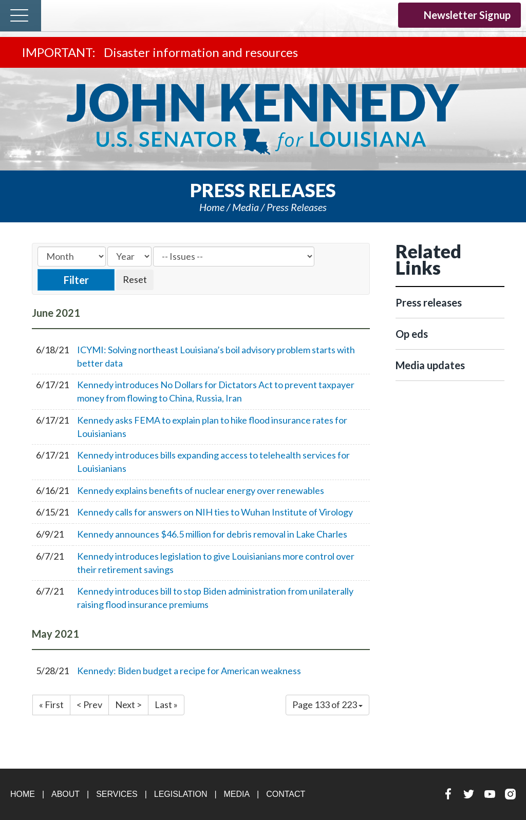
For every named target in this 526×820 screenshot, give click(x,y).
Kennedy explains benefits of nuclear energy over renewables (200, 490)
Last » (166, 704)
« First (51, 704)
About (65, 794)
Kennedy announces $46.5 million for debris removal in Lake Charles (212, 534)
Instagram (382, 14)
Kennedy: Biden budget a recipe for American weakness (189, 670)
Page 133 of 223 (327, 704)
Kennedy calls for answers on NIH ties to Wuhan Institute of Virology (215, 512)
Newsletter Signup (459, 15)
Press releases (297, 207)
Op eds (412, 334)
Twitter (342, 14)
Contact (285, 794)
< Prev (89, 704)
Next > (128, 704)
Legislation (181, 794)
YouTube (362, 14)
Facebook (322, 14)
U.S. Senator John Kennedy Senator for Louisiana (263, 119)
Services (117, 794)
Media (245, 207)
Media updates (430, 365)
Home (211, 207)
